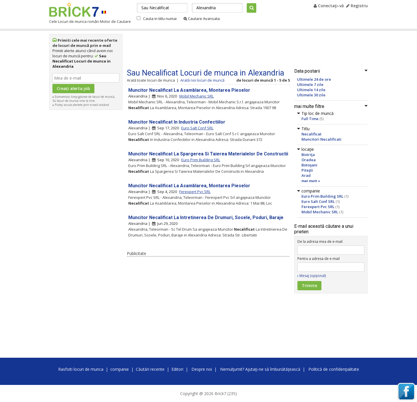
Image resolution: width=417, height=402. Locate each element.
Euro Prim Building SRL (322, 196)
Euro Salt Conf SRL (318, 201)
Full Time (310, 118)
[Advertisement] (86, 200)
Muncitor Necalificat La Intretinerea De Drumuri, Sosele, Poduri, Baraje (206, 217)
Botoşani (309, 165)
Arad (306, 175)
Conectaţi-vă (329, 5)
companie (119, 369)
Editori (177, 369)
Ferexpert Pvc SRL (317, 206)
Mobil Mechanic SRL (319, 211)
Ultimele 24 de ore (314, 79)
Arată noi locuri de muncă (202, 80)
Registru (357, 5)
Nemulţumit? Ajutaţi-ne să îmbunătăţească (260, 369)
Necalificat (311, 134)
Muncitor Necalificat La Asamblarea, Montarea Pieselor (189, 90)
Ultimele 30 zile (311, 95)
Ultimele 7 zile (310, 84)
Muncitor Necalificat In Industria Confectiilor (176, 122)
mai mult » (310, 181)
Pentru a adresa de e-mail (318, 258)
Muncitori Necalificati (321, 139)
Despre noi (201, 369)
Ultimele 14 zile (311, 89)
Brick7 (74, 10)
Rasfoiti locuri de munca (80, 369)
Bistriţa (308, 154)
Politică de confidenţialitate (333, 369)
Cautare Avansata (202, 18)
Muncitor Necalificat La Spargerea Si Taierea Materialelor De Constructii (208, 154)
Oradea (308, 159)
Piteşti (307, 170)
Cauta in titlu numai (160, 18)
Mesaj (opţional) (312, 275)
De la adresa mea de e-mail (320, 241)
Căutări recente (150, 369)
